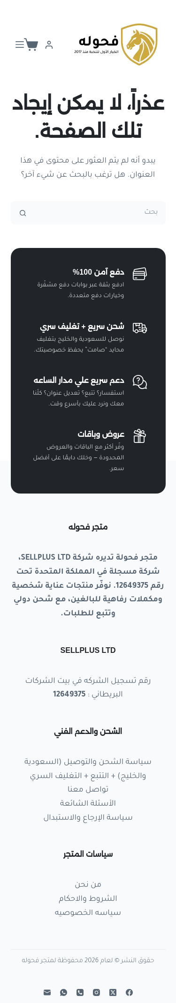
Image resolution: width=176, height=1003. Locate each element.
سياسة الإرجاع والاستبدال (88, 818)
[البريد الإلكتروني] (47, 992)
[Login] (49, 45)
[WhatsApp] (63, 992)
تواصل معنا (88, 790)
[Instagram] (96, 992)
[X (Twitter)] (112, 992)
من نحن (88, 885)
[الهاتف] (80, 992)
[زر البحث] (23, 213)
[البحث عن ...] (100, 213)
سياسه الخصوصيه (88, 913)
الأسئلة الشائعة (88, 804)
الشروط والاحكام (88, 899)
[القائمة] (19, 44)
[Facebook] (129, 992)
